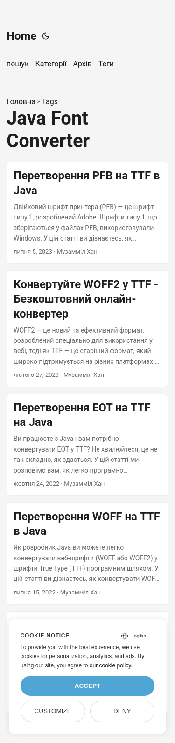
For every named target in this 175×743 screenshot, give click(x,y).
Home (21, 35)
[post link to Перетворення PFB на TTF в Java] (87, 212)
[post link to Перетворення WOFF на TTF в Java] (87, 553)
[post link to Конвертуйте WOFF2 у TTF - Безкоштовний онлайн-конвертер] (87, 329)
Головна (21, 101)
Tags (50, 101)
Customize (52, 711)
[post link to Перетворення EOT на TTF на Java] (87, 444)
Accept (88, 685)
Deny (122, 711)
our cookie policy (110, 665)
